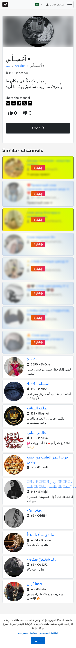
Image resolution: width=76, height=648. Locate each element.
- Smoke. (34, 510)
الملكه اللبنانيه (37, 408)
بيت (8, 65)
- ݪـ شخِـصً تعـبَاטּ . (41, 559)
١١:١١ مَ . (34, 359)
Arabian (20, 65)
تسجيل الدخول (55, 5)
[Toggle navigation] (70, 4)
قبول (38, 640)
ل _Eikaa (34, 584)
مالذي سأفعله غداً (40, 535)
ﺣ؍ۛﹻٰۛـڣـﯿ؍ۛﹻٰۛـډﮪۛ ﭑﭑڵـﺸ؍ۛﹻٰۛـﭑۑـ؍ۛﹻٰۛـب (51, 484)
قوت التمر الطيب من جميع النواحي (47, 460)
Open (38, 128)
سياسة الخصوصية (27, 632)
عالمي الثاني (36, 433)
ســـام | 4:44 (38, 384)
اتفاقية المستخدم (48, 632)
